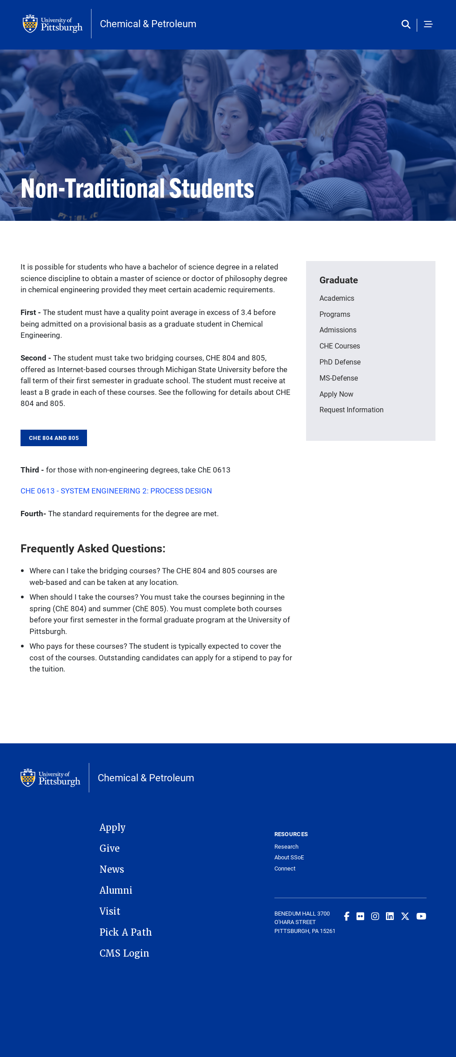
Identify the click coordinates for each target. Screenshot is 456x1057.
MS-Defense (338, 377)
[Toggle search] (408, 25)
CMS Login (124, 953)
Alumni (116, 890)
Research (286, 846)
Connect (284, 868)
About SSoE (289, 857)
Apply (112, 827)
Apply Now (336, 393)
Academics (336, 298)
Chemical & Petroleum (148, 24)
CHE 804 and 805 (54, 437)
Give (109, 848)
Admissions (338, 329)
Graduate (338, 280)
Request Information (351, 409)
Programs (334, 314)
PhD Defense (340, 361)
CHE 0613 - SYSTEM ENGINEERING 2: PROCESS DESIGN (116, 490)
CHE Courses (339, 345)
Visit (109, 911)
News (111, 869)
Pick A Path (125, 932)
